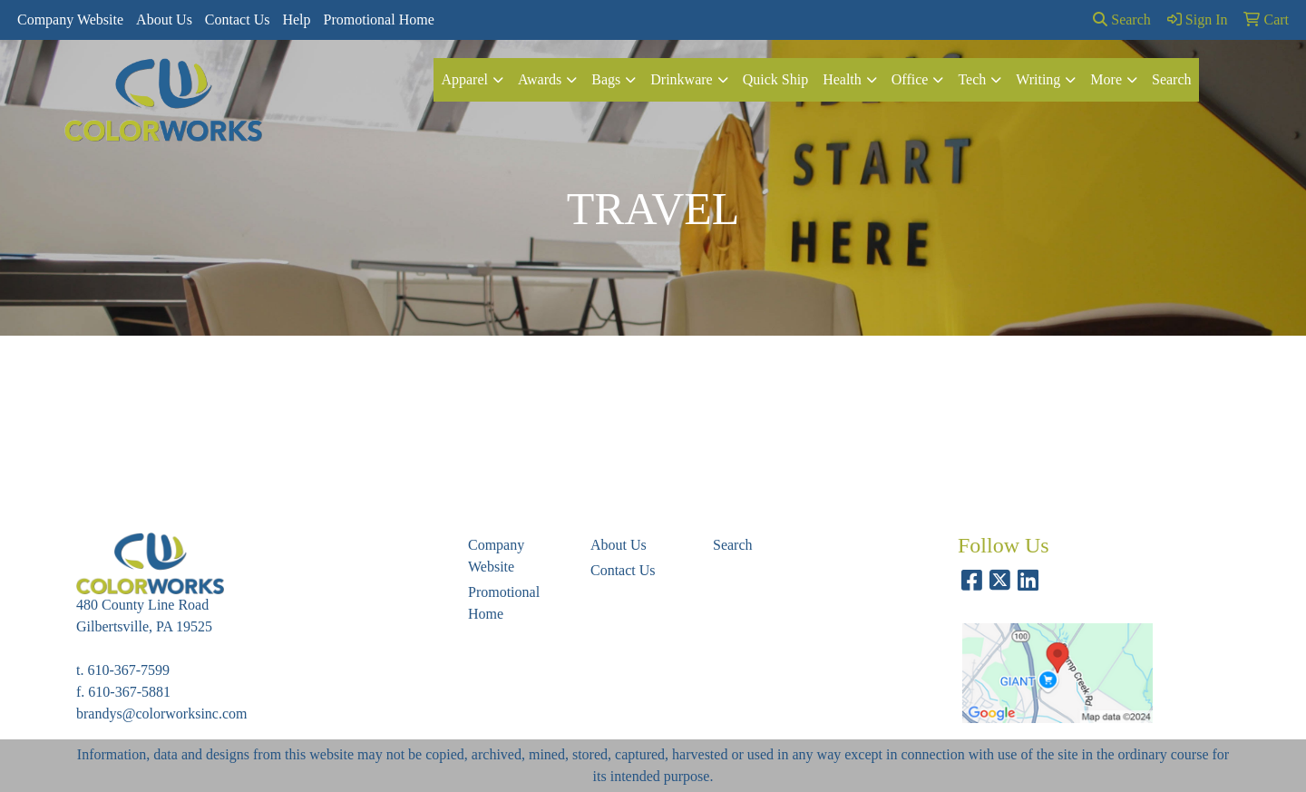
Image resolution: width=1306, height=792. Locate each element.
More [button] (1106, 79)
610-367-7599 (128, 670)
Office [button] (910, 79)
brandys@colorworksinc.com (161, 713)
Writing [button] (1038, 79)
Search (1122, 19)
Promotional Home (379, 19)
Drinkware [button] (681, 79)
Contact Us (237, 19)
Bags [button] (605, 79)
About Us (164, 19)
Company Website (70, 19)
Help (296, 19)
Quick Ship (775, 79)
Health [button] (842, 79)
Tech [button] (972, 79)
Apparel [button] (464, 79)
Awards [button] (539, 79)
